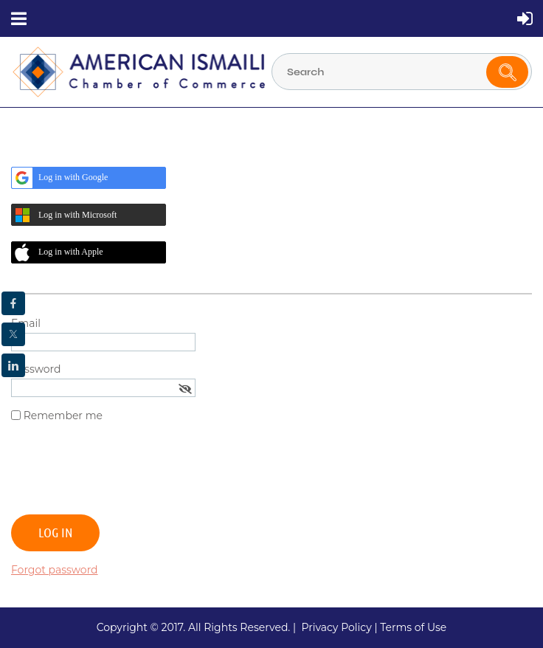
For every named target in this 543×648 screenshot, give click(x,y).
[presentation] (123, 474)
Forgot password (54, 569)
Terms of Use (413, 627)
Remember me (63, 415)
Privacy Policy (336, 627)
